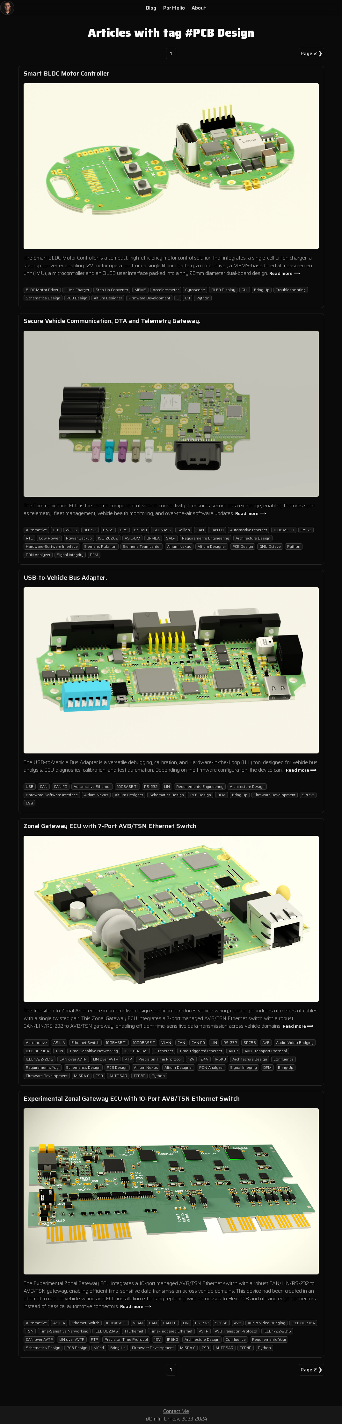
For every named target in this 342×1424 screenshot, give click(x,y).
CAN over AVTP (73, 1059)
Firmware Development (149, 298)
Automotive (36, 530)
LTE (56, 530)
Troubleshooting (291, 290)
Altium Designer (108, 298)
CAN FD (217, 530)
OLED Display (223, 290)
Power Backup (79, 538)
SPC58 (308, 795)
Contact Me (176, 1411)
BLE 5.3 (90, 530)
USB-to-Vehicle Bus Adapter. (65, 577)
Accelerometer (166, 290)
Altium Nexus (179, 546)
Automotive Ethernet (248, 530)
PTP (128, 1059)
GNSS (108, 530)
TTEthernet (163, 1051)
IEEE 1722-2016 (39, 1059)
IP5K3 (306, 530)
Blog (151, 8)
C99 (29, 803)
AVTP (233, 1051)
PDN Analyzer (38, 555)
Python (202, 298)
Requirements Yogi (43, 1067)
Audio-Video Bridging (295, 1042)
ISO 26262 (108, 538)
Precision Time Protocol (160, 1059)
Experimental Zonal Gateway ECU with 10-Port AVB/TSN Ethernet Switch (132, 1098)
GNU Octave (270, 546)
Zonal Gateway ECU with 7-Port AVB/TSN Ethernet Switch (110, 826)
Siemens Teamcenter (142, 546)
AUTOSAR (118, 1076)
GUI (245, 290)
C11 (187, 298)
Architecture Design (253, 538)
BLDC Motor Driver (42, 290)
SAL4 (171, 538)
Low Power (49, 538)
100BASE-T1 (283, 530)
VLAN (166, 1042)
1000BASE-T (144, 1042)
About (199, 8)
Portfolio (174, 8)
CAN (200, 530)
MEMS (140, 290)
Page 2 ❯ (311, 53)
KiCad (99, 1348)
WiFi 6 (71, 530)
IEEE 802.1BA (37, 1051)
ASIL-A (59, 1042)
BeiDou (140, 530)
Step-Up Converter (112, 290)
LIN (167, 786)
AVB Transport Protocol (265, 1051)
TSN (59, 1051)
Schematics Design (43, 298)
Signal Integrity (70, 555)
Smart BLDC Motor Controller (66, 73)
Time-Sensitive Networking (93, 1051)
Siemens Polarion (100, 546)
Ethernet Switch (85, 1042)
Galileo (184, 530)
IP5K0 (220, 1059)
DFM (94, 555)
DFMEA (153, 538)
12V (191, 1059)
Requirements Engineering (205, 538)
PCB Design (77, 298)
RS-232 (151, 786)
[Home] (7, 7)
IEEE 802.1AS (136, 1051)
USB (29, 786)
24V (204, 1059)
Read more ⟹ (284, 273)
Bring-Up (261, 290)
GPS (123, 530)
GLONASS (162, 530)
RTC (29, 538)
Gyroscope (195, 290)
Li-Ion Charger (77, 290)
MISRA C (81, 1076)
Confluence (283, 1059)
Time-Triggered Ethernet (200, 1051)
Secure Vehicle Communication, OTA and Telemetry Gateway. (112, 321)
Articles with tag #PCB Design (171, 32)
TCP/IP (139, 1076)
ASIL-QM (132, 538)
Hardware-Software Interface (52, 546)
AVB (266, 1042)
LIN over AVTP (105, 1059)
